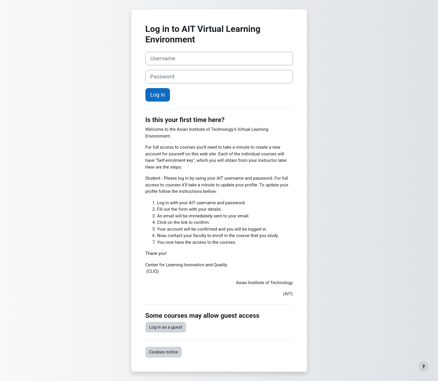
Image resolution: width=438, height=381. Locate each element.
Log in (157, 95)
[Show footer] (423, 366)
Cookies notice (163, 352)
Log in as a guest (165, 327)
